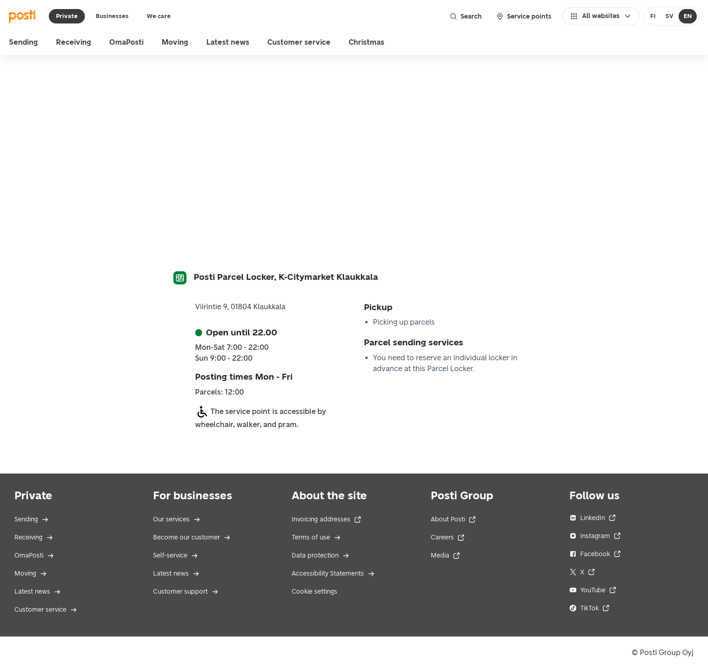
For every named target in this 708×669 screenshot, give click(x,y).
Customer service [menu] (299, 42)
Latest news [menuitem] (227, 42)
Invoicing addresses (326, 519)
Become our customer (192, 537)
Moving (30, 573)
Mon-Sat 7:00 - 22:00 (232, 347)
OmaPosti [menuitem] (126, 42)
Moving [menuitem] (175, 42)
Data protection (320, 555)
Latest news (37, 591)
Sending (31, 519)
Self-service (175, 555)
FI (653, 16)
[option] (653, 16)
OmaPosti (34, 555)
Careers (448, 537)
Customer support (186, 591)
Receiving (33, 537)
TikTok (589, 608)
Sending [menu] (23, 42)
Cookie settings (314, 591)
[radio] (653, 16)
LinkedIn (592, 518)
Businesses (112, 16)
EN (688, 16)
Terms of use (316, 537)
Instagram (595, 536)
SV (669, 16)
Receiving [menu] (73, 42)
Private (67, 16)
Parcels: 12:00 (219, 392)
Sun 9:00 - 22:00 (223, 358)
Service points (523, 16)
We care (159, 16)
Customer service (45, 609)
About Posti (453, 519)
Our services (176, 519)
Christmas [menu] (366, 42)
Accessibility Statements (333, 573)
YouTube (592, 590)
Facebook (595, 554)
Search (466, 16)
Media (445, 555)
